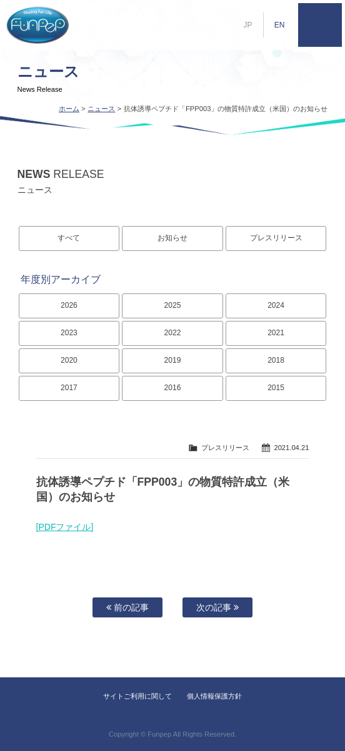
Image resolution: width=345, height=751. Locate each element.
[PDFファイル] (65, 527)
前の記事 (127, 607)
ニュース (101, 108)
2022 (172, 332)
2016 (172, 387)
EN (279, 25)
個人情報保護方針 (214, 696)
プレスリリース (276, 237)
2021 (276, 332)
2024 (276, 305)
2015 (276, 387)
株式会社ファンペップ (37, 25)
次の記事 (217, 607)
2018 (276, 360)
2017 (69, 387)
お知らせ (173, 237)
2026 (69, 305)
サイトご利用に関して (137, 696)
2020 (69, 360)
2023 (69, 332)
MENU (320, 25)
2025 (172, 305)
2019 (172, 360)
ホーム (69, 108)
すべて (69, 237)
